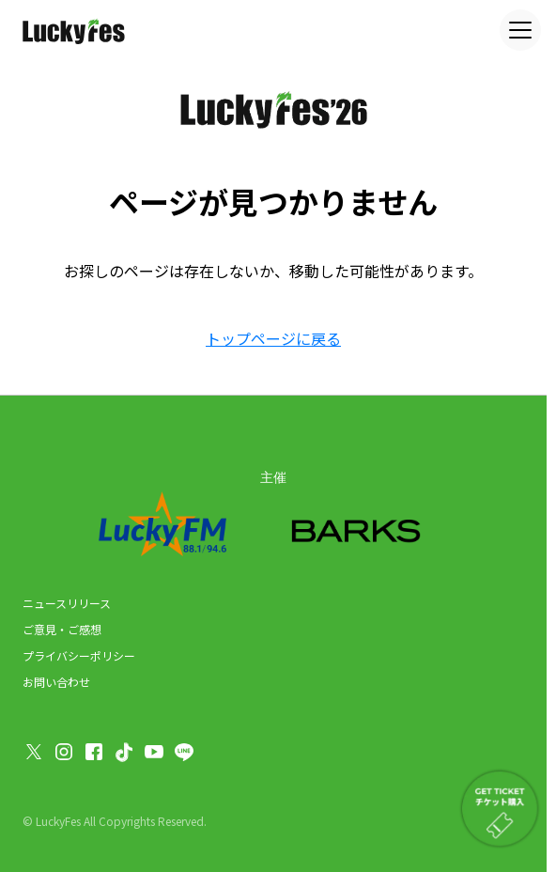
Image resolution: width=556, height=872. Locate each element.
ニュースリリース (67, 603)
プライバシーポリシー (79, 655)
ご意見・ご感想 (62, 629)
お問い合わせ (56, 682)
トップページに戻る (273, 338)
